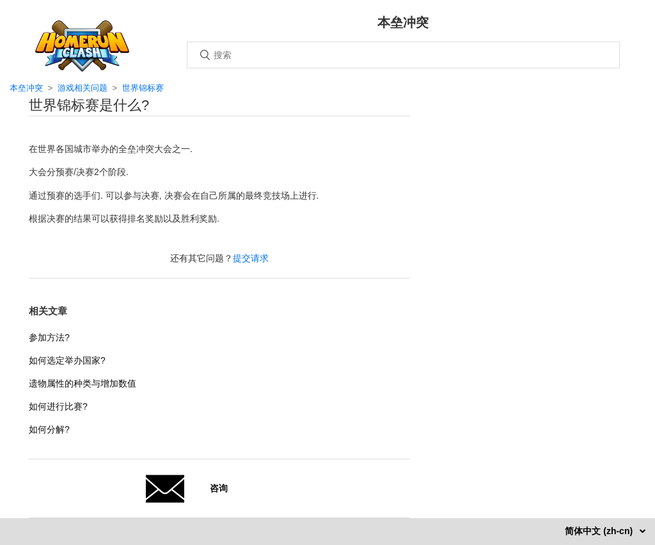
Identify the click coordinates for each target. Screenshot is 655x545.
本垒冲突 (26, 88)
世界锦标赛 (143, 88)
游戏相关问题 (82, 88)
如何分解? (49, 429)
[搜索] (403, 55)
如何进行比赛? (58, 406)
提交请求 (251, 258)
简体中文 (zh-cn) (600, 531)
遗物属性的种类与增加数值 (82, 383)
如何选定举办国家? (67, 360)
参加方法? (49, 337)
